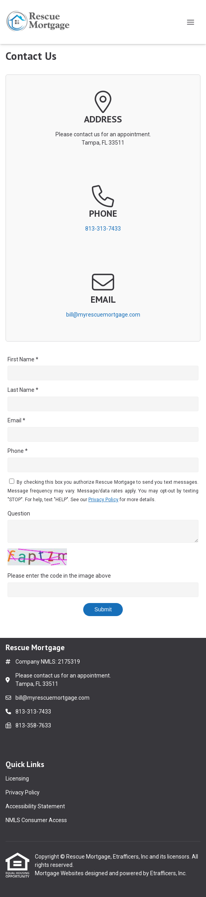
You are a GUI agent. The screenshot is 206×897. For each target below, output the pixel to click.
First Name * (23, 359)
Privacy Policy (103, 499)
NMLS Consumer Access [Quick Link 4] (36, 820)
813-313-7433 (103, 228)
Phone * (18, 451)
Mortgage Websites (60, 873)
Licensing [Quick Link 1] (17, 778)
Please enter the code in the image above (59, 576)
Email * (16, 420)
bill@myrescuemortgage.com (103, 314)
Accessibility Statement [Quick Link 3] (35, 806)
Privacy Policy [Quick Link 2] (23, 792)
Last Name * (23, 390)
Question (19, 513)
